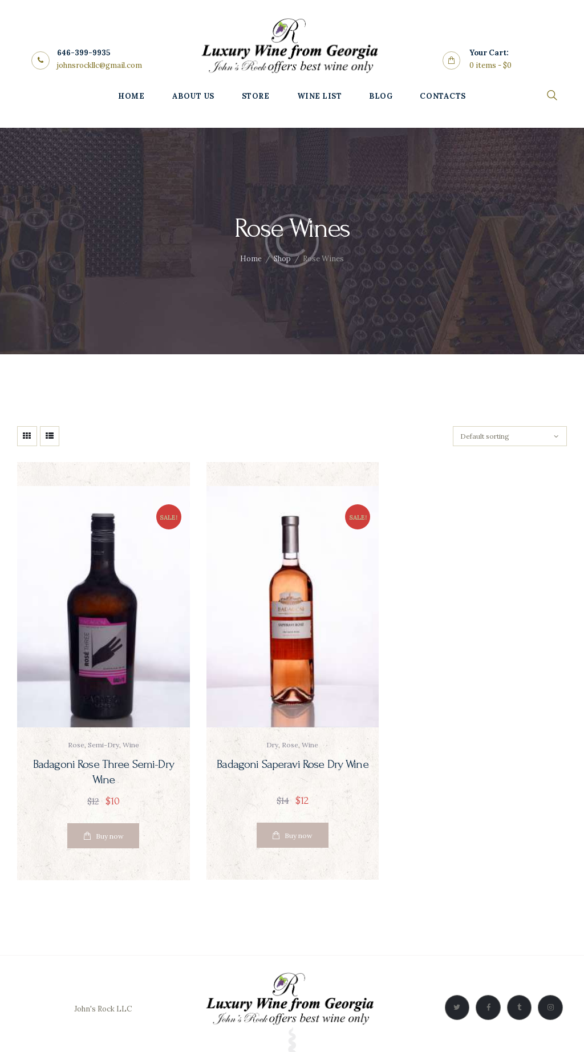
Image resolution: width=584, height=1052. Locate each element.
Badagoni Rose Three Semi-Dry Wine (103, 772)
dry (272, 745)
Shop (282, 259)
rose (76, 745)
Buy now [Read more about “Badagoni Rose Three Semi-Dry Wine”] (110, 835)
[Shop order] (510, 436)
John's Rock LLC (103, 1009)
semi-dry (103, 745)
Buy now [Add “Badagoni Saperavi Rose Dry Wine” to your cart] (299, 835)
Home (251, 259)
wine (131, 745)
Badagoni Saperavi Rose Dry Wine (292, 764)
